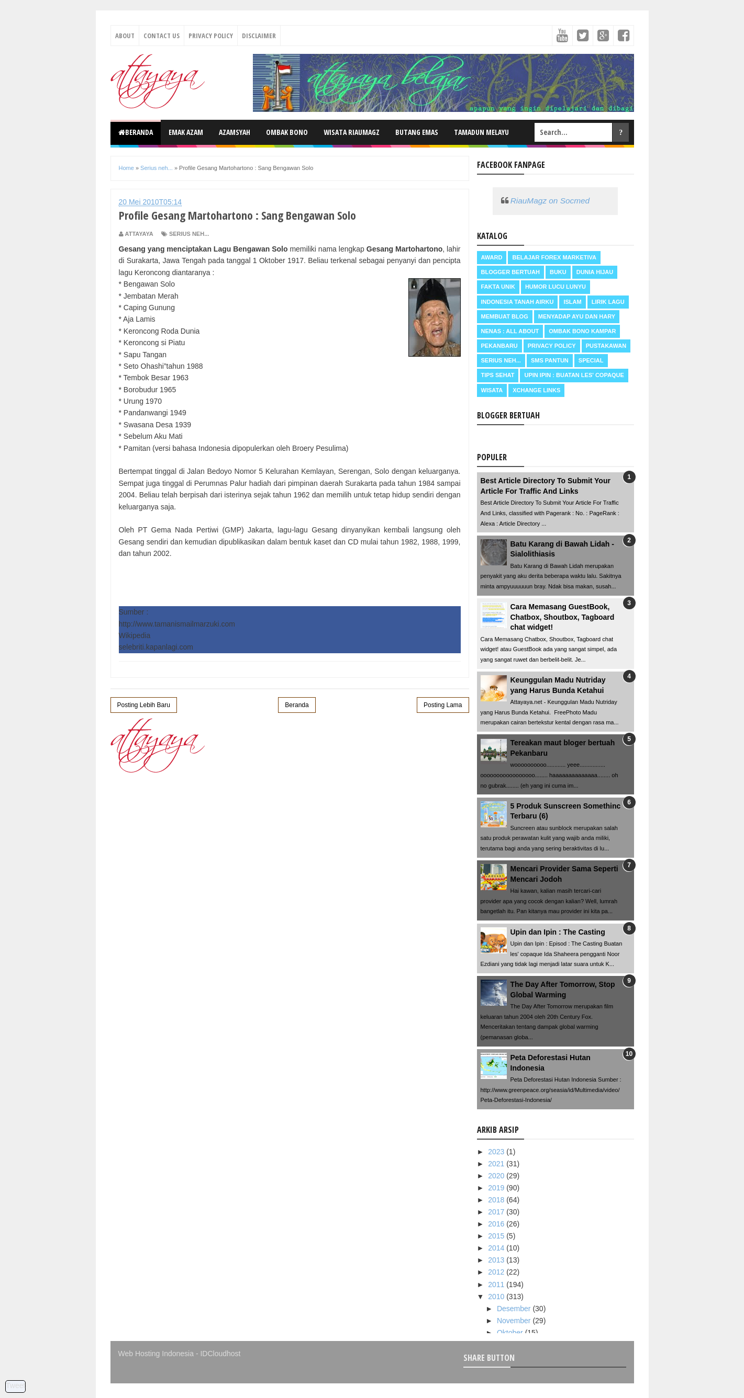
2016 (497, 1224)
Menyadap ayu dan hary (576, 316)
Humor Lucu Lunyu (555, 286)
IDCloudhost (220, 1353)
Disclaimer (259, 35)
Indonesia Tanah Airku (517, 302)
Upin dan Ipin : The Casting (557, 932)
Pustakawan (606, 346)
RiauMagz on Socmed (550, 200)
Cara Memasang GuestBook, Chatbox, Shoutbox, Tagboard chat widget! (562, 617)
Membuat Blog (504, 316)
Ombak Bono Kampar (582, 331)
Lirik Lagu (608, 302)
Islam (572, 302)
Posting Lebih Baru (143, 705)
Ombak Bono (287, 132)
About (125, 35)
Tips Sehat (498, 375)
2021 (497, 1164)
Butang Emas (416, 132)
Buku (558, 272)
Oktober (511, 1332)
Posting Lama (443, 705)
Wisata (492, 390)
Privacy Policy (210, 35)
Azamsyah (234, 132)
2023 (497, 1151)
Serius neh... (189, 234)
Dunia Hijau (595, 272)
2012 (497, 1272)
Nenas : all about (510, 331)
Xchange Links (536, 390)
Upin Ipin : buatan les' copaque (574, 375)
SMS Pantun (550, 360)
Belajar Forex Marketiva (554, 257)
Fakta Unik (498, 286)
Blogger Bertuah (510, 272)
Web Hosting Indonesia (156, 1353)
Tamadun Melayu (481, 132)
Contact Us (161, 35)
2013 (497, 1260)
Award (492, 257)
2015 (497, 1236)
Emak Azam (186, 132)
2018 (497, 1200)
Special (591, 360)
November (514, 1320)
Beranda (135, 132)
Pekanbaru (499, 346)
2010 (497, 1296)
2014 (497, 1248)
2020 (497, 1176)
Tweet (15, 1385)
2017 (497, 1212)
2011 (497, 1284)
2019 (497, 1188)
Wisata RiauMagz (352, 132)
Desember (514, 1308)
